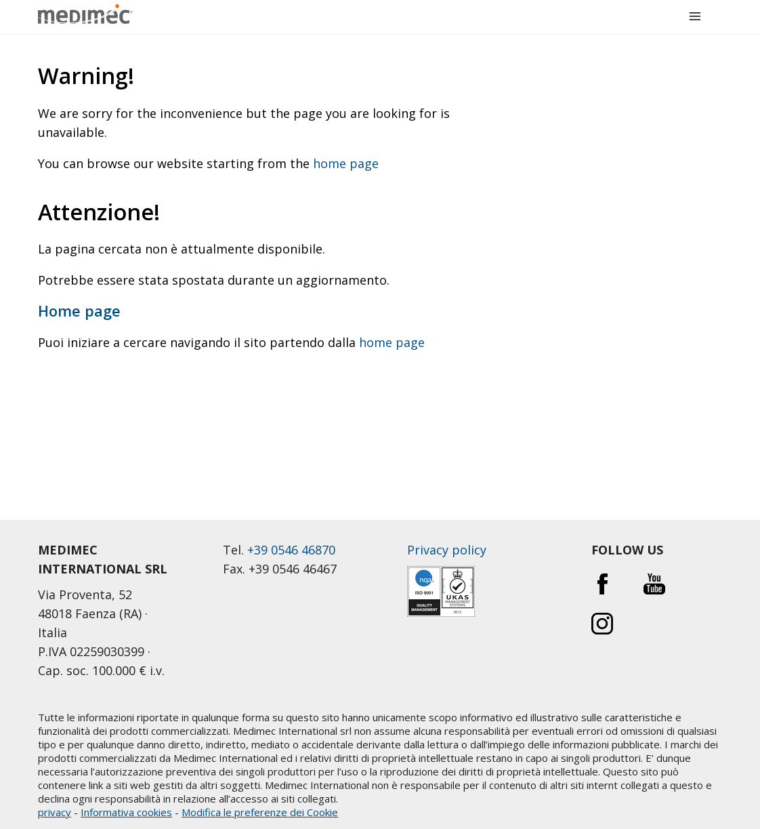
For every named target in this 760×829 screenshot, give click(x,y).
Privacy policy (446, 550)
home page (346, 163)
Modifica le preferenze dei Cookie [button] (260, 812)
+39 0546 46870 (291, 550)
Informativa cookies (126, 812)
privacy (54, 812)
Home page (79, 311)
